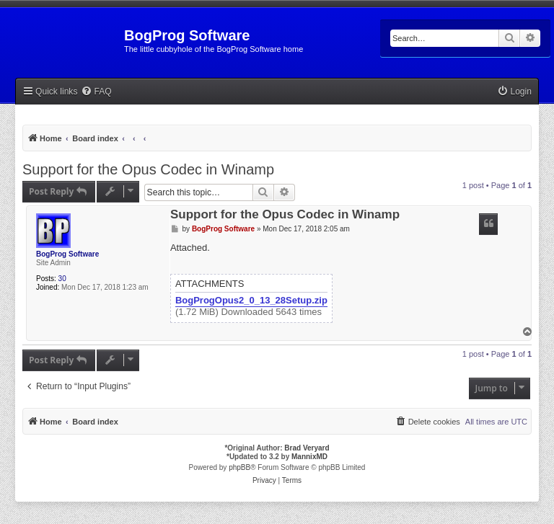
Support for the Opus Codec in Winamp (148, 169)
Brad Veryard (306, 448)
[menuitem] (96, 92)
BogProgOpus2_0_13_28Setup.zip (251, 301)
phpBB (239, 467)
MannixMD (309, 457)
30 (62, 279)
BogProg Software (67, 254)
